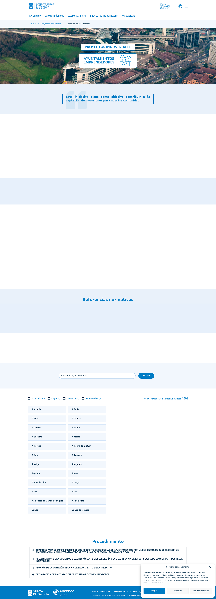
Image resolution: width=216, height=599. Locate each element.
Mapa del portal (121, 592)
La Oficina (35, 16)
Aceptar (154, 591)
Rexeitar (178, 591)
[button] (210, 567)
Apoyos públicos (54, 16)
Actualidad (129, 16)
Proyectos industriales (104, 16)
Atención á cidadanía (101, 592)
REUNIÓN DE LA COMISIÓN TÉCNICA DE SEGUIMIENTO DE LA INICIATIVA (74, 568)
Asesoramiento (77, 16)
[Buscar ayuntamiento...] (97, 376)
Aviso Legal (138, 592)
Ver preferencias (201, 591)
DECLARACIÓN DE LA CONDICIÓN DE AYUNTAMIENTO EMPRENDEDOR (73, 574)
